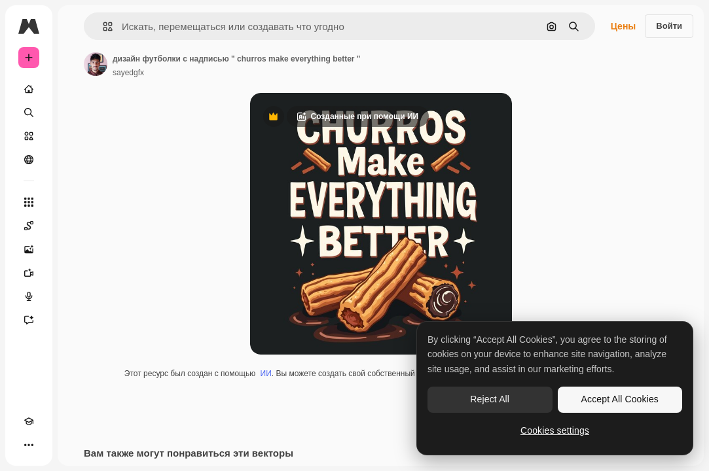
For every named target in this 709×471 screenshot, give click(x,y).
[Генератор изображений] (28, 249)
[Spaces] (28, 225)
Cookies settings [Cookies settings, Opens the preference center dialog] (554, 430)
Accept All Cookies (620, 399)
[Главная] (28, 88)
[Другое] (28, 444)
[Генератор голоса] (28, 296)
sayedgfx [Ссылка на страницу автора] (128, 72)
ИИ (266, 373)
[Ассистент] (28, 319)
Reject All (489, 399)
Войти (669, 26)
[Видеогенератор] (28, 272)
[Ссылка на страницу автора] (95, 64)
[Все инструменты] (28, 202)
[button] (102, 26)
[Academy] (28, 421)
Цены (623, 26)
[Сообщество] (28, 159)
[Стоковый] (28, 136)
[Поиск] (28, 112)
